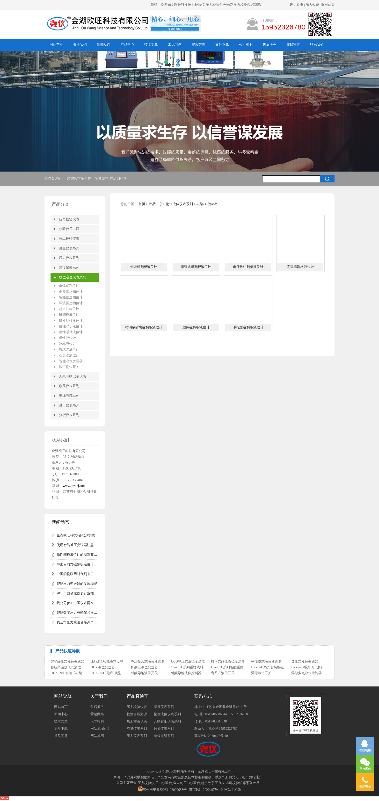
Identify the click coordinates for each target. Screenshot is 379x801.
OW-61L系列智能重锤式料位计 (229, 667)
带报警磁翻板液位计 (248, 327)
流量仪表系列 (69, 248)
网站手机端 (232, 790)
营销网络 (97, 714)
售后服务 (269, 44)
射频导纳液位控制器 (186, 673)
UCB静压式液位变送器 (188, 661)
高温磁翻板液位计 (300, 267)
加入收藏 (312, 5)
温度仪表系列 (69, 267)
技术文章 (151, 44)
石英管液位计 (69, 355)
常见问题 (175, 44)
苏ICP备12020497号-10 (211, 736)
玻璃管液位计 (69, 349)
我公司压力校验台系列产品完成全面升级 (78, 622)
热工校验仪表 (69, 238)
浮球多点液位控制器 (306, 673)
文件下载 (222, 44)
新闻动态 (103, 44)
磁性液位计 (67, 338)
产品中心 (127, 44)
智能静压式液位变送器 (67, 661)
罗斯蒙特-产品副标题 (111, 178)
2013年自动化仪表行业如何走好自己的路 (78, 593)
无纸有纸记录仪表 (72, 376)
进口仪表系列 (69, 405)
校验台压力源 (69, 229)
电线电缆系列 (69, 395)
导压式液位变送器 (304, 661)
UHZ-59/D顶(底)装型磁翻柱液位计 (109, 673)
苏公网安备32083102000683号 (165, 790)
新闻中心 (61, 714)
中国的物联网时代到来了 (75, 574)
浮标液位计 (67, 344)
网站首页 (56, 44)
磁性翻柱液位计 (71, 320)
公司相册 (246, 44)
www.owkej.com (74, 486)
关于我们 (80, 44)
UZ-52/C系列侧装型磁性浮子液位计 (269, 667)
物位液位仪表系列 (72, 277)
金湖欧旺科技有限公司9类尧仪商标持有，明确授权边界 (78, 535)
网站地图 (97, 736)
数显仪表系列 (69, 386)
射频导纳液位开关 (144, 673)
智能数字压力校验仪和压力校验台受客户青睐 (78, 612)
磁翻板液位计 (69, 315)
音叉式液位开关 (223, 673)
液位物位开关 (69, 367)
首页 (141, 204)
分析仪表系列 (69, 415)
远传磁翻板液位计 (196, 327)
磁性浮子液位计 (71, 326)
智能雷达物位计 (71, 297)
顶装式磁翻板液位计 (196, 267)
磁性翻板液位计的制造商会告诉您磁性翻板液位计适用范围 (78, 554)
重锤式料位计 (69, 286)
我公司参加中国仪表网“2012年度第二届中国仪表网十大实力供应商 (78, 603)
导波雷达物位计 (71, 303)
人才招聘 (97, 721)
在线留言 (293, 44)
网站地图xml (99, 728)
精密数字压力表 (79, 178)
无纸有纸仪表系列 (167, 721)
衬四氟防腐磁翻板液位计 (143, 327)
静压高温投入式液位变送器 (69, 667)
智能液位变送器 (71, 361)
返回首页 (328, 5)
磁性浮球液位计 (71, 332)
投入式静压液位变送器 (228, 661)
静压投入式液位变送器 (148, 661)
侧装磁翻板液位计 (143, 267)
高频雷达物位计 (71, 291)
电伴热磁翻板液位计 (248, 267)
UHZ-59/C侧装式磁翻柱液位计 (69, 673)
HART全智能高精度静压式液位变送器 (109, 661)
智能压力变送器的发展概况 (77, 583)
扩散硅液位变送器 (144, 667)
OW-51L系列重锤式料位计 (189, 667)
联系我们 (317, 44)
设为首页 (296, 5)
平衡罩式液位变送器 (266, 661)
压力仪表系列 (69, 258)
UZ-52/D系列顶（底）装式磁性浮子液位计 (309, 667)
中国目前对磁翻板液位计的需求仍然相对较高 (78, 564)
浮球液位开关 (261, 673)
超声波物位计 (69, 309)
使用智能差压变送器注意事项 (78, 545)
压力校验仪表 (69, 219)
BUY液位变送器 (103, 667)
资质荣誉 (198, 44)
